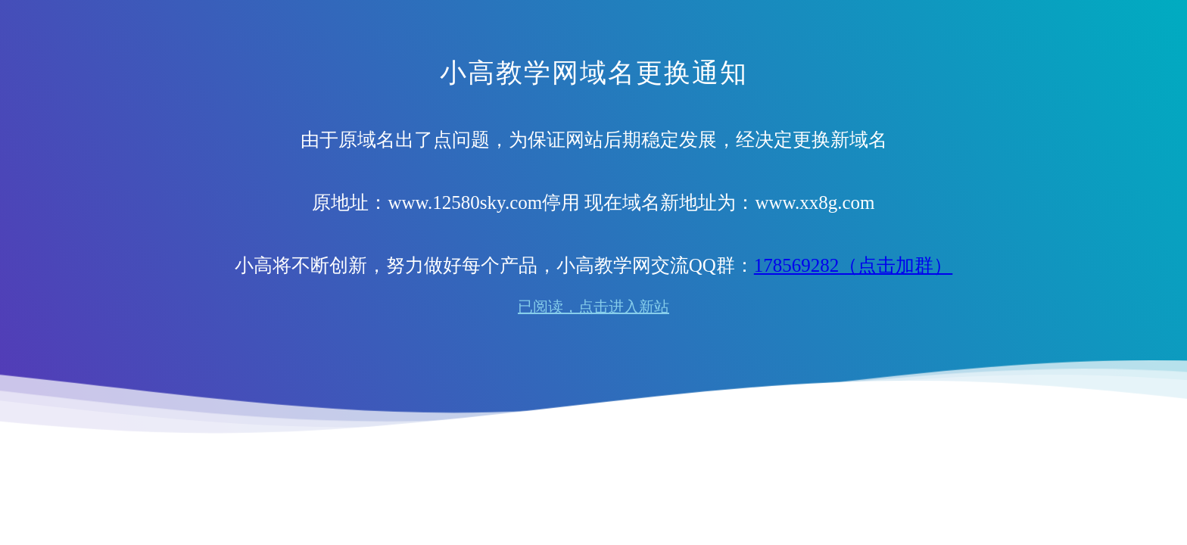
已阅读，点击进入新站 (593, 306)
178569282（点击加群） (853, 265)
